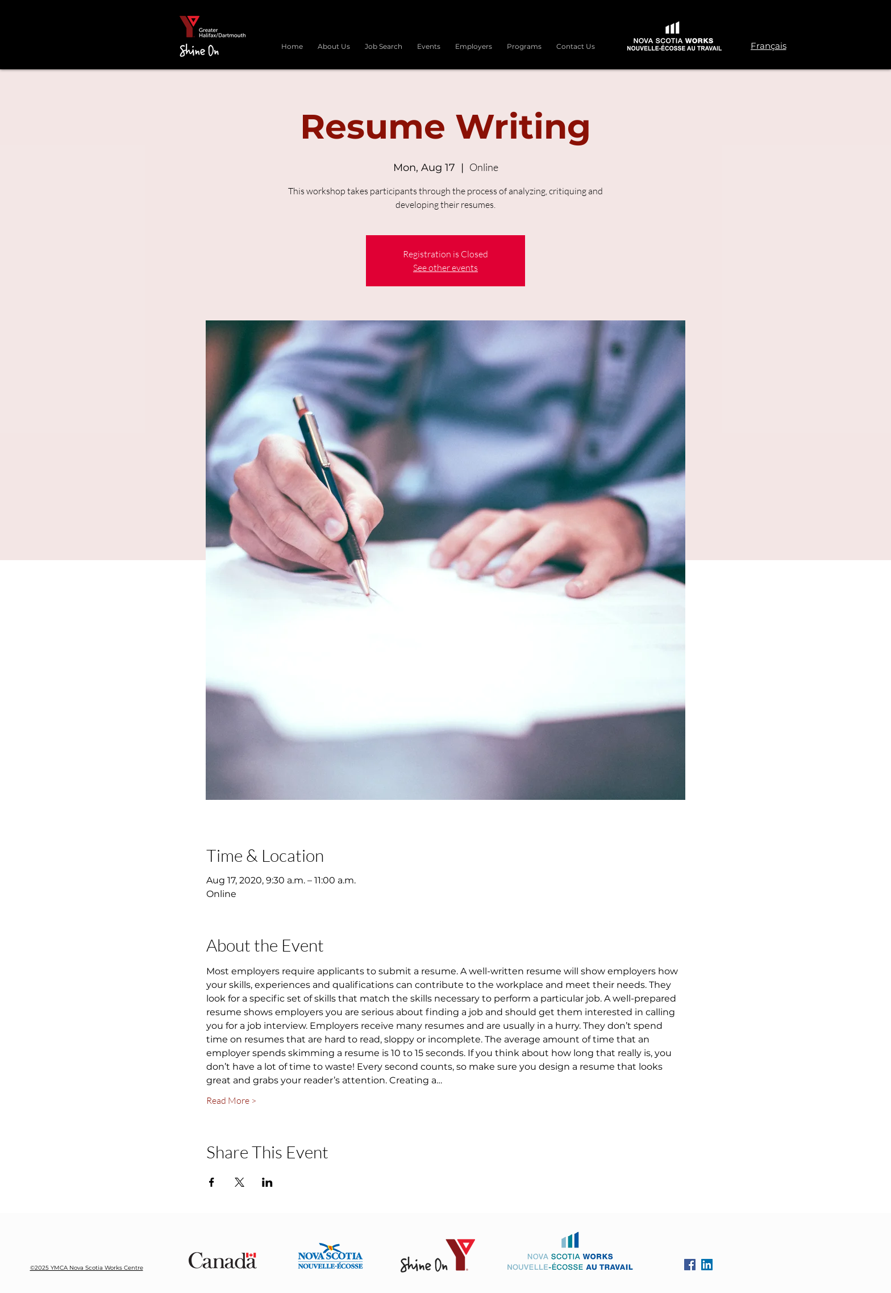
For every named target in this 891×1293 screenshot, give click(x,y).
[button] (524, 41)
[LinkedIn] (707, 1264)
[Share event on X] (239, 1182)
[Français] (768, 45)
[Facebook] (690, 1264)
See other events (445, 267)
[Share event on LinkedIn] (267, 1182)
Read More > (231, 1100)
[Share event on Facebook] (211, 1182)
